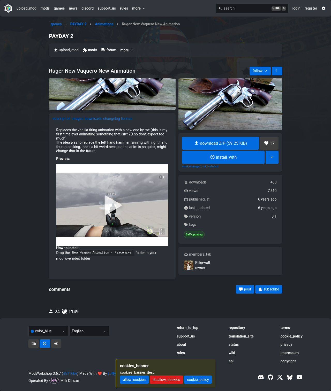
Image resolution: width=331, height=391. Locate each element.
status (234, 344)
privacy (286, 344)
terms (285, 328)
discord (87, 8)
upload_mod (26, 8)
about (181, 344)
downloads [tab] (93, 119)
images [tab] (78, 119)
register (311, 8)
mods (45, 8)
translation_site (241, 336)
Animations (104, 24)
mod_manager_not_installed (200, 166)
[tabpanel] (112, 194)
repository (237, 328)
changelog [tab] (111, 119)
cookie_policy (292, 336)
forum (108, 50)
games (59, 8)
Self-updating (194, 234)
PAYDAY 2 (78, 24)
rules (124, 8)
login (296, 8)
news (73, 8)
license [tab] (126, 119)
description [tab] (61, 119)
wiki (232, 353)
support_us (107, 8)
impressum (290, 353)
